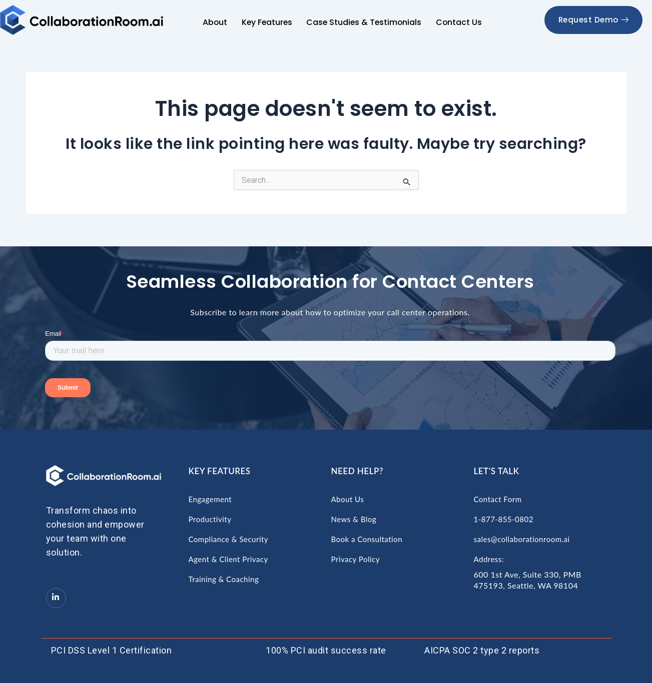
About (215, 22)
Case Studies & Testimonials (364, 22)
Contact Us (459, 22)
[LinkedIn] (56, 598)
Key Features (267, 22)
